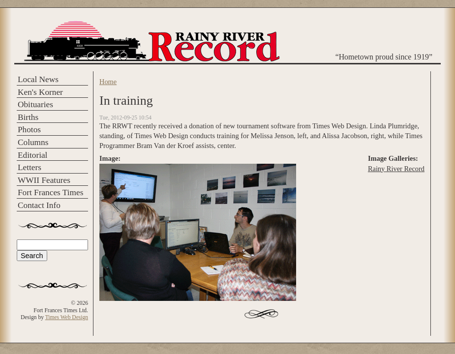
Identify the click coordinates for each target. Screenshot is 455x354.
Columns (33, 142)
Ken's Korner (40, 92)
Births (28, 117)
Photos (29, 129)
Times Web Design (66, 317)
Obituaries (35, 104)
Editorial (32, 155)
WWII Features (44, 180)
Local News (38, 79)
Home (108, 82)
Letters (29, 167)
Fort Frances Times (50, 192)
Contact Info (39, 205)
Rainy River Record (396, 169)
